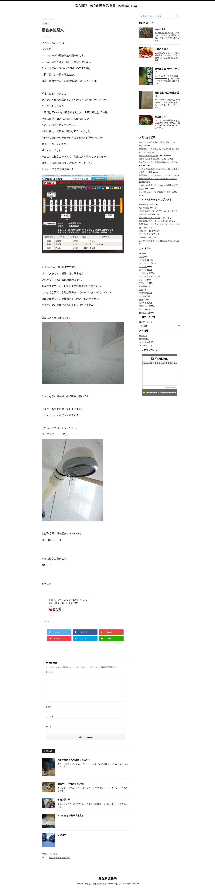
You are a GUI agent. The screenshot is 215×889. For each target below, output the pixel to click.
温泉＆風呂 (144, 306)
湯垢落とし (144, 231)
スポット (143, 266)
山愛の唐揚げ (161, 49)
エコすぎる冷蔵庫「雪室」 (70, 815)
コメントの (146, 342)
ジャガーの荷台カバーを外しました (154, 241)
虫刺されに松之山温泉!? (149, 159)
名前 (48, 707)
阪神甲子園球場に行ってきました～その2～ (158, 179)
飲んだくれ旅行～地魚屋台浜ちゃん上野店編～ (159, 162)
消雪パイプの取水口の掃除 (70, 784)
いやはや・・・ (65, 835)
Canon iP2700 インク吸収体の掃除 (154, 192)
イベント (143, 260)
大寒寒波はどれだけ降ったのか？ (73, 760)
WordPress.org (145, 345)
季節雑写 (143, 293)
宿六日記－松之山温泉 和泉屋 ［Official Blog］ (107, 6)
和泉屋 (142, 286)
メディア (143, 280)
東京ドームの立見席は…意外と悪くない (156, 142)
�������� (170, 387)
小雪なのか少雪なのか (148, 155)
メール (49, 717)
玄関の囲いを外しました (149, 218)
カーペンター (145, 263)
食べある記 (144, 313)
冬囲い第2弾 (63, 799)
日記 (141, 299)
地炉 (141, 290)
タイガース (144, 273)
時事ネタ (143, 303)
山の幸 (142, 296)
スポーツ (143, 270)
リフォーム (144, 283)
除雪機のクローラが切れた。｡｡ (152, 175)
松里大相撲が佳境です (59, 857)
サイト (49, 727)
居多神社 (143, 204)
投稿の (144, 339)
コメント (49, 672)
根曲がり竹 (160, 117)
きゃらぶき (160, 29)
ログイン (143, 335)
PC (140, 253)
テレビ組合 (144, 234)
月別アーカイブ (145, 322)
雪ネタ (46, 621)
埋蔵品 (142, 237)
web (141, 257)
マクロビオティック (147, 276)
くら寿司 (53, 854)
